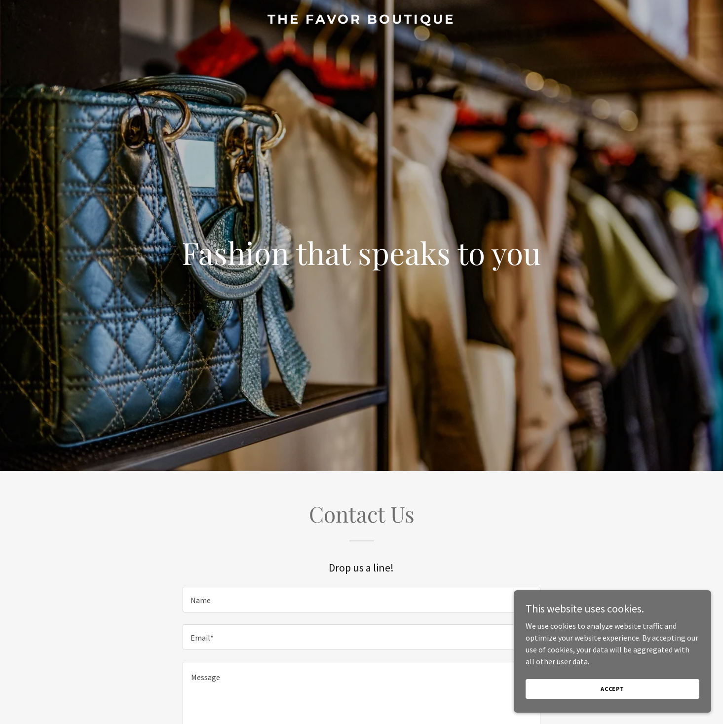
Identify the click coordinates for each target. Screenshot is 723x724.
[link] (361, 21)
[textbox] (361, 599)
